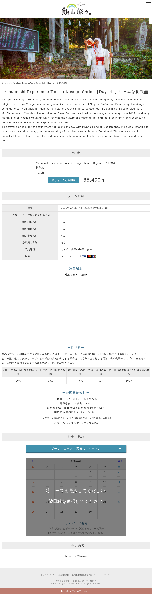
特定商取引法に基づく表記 (81, 575)
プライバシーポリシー (104, 575)
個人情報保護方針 (78, 417)
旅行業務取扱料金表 (104, 417)
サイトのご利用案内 (60, 575)
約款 (43, 417)
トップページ (7, 83)
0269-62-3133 (90, 423)
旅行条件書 (57, 417)
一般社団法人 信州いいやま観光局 (83, 581)
